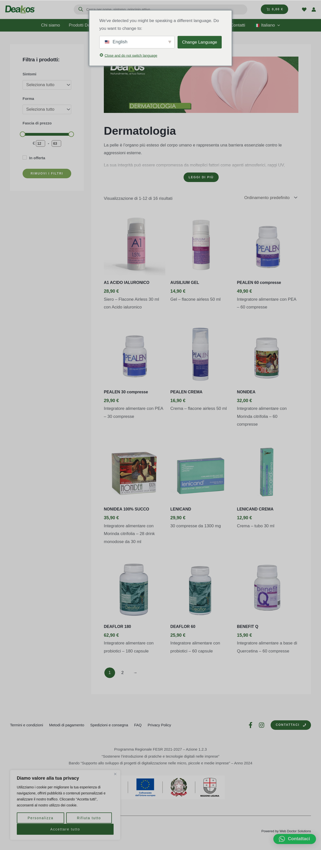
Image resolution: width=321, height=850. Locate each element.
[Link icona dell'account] (313, 9)
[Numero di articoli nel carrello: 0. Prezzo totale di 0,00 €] (274, 9)
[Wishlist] (304, 9)
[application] (276, 25)
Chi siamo (51, 25)
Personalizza (40, 818)
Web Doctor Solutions (295, 831)
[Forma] (47, 109)
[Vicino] (115, 775)
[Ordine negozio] (271, 197)
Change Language (199, 42)
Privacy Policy (159, 725)
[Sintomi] (47, 85)
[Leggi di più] (201, 177)
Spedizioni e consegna (109, 725)
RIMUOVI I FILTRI (47, 173)
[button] (294, 839)
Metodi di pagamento (66, 725)
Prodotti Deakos (87, 25)
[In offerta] (25, 157)
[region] (65, 805)
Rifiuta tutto (89, 818)
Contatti (237, 25)
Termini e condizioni (26, 725)
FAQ (138, 725)
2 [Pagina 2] (122, 672)
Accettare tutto (65, 829)
